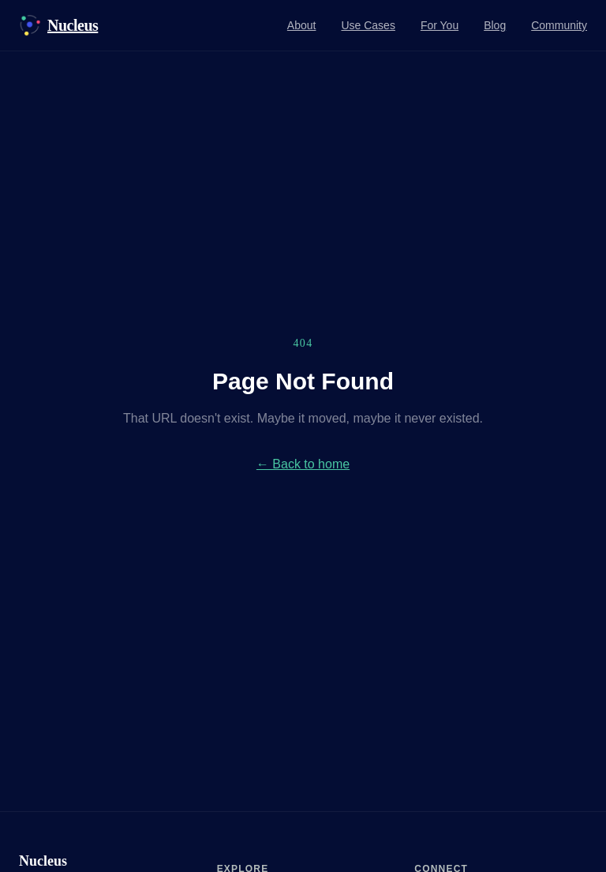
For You (439, 25)
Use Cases (368, 25)
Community (559, 25)
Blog (495, 25)
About (301, 25)
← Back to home (303, 464)
